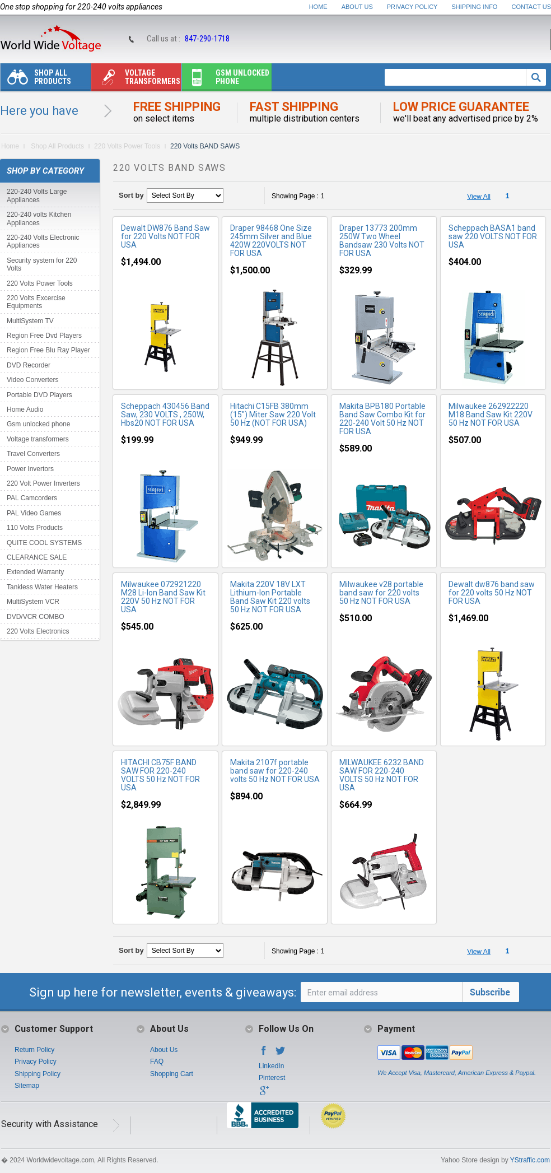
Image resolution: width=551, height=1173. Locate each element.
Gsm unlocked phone (225, 79)
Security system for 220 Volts (42, 264)
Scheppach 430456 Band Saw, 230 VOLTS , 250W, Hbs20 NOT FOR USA (165, 414)
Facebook (264, 1053)
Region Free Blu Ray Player (48, 350)
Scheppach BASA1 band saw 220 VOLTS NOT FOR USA (493, 236)
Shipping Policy (37, 1074)
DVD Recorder (28, 365)
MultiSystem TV (30, 321)
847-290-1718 (207, 39)
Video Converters (33, 380)
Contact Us (532, 6)
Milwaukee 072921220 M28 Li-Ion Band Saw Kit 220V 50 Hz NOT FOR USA (163, 597)
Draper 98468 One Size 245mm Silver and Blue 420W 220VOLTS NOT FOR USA (271, 241)
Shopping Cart (171, 1074)
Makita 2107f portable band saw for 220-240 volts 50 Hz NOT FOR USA (275, 771)
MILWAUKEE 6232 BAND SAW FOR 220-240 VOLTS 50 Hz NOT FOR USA (381, 775)
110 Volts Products (35, 528)
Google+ (264, 1094)
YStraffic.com (530, 1160)
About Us (357, 6)
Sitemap (27, 1086)
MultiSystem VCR (33, 602)
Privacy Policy (412, 6)
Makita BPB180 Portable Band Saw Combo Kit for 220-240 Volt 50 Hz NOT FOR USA (382, 419)
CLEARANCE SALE (37, 557)
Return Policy (34, 1050)
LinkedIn (271, 1066)
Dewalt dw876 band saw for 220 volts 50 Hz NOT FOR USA (492, 593)
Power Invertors (30, 469)
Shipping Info (475, 6)
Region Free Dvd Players (44, 335)
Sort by (131, 195)
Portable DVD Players (39, 395)
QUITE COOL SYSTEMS (44, 543)
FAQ (157, 1061)
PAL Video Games (34, 513)
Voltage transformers (135, 79)
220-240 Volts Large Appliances (37, 195)
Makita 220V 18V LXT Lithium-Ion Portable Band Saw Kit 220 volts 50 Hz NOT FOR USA (270, 597)
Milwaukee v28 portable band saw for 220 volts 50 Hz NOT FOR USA (381, 593)
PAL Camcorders (32, 498)
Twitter (281, 1053)
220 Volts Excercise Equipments (36, 302)
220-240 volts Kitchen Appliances (39, 218)
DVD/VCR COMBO (35, 617)
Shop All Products (36, 79)
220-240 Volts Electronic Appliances (43, 241)
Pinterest (272, 1078)
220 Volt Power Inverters (43, 483)
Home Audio (25, 409)
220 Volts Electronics (38, 631)
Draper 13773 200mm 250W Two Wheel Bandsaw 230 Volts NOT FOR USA (381, 241)
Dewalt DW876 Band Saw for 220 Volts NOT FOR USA (165, 236)
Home (318, 6)
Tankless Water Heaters (42, 587)
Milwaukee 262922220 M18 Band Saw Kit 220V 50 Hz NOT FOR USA (491, 414)
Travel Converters (33, 454)
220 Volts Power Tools (127, 146)
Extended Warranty (35, 572)
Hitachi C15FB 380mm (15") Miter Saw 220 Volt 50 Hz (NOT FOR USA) (273, 414)
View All (479, 197)
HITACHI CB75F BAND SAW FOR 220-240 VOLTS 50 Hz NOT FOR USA (160, 775)
